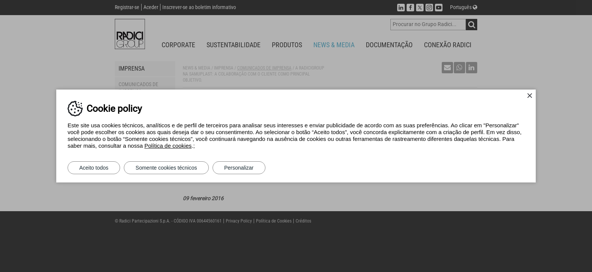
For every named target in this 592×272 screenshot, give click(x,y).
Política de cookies (167, 145)
